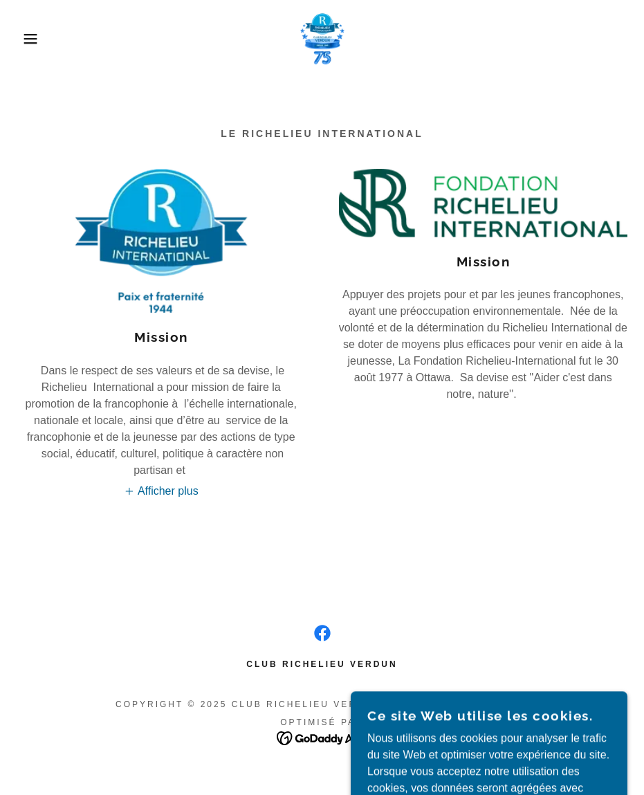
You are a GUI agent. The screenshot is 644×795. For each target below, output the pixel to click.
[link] (322, 38)
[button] (32, 39)
